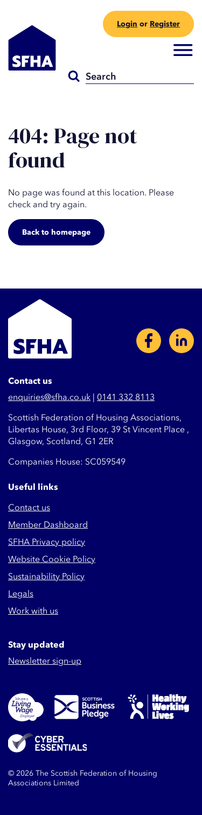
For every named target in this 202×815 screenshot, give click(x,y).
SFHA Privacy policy (46, 542)
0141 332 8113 (126, 397)
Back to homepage (56, 232)
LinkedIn (181, 340)
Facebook (148, 340)
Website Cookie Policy (51, 559)
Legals (20, 594)
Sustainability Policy (46, 576)
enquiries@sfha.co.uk (49, 397)
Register (165, 24)
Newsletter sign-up (44, 661)
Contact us (29, 508)
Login (127, 24)
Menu (183, 51)
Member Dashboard (48, 525)
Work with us (33, 611)
